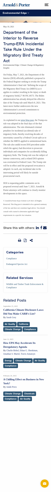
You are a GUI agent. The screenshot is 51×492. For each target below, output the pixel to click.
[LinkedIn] (37, 228)
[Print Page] (19, 240)
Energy (8, 360)
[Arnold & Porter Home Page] (16, 5)
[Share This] (31, 240)
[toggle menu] (46, 5)
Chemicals (29, 393)
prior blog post (27, 120)
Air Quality (10, 324)
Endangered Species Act (16, 264)
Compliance (11, 258)
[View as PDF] (25, 240)
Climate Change (13, 329)
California (23, 324)
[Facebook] (41, 228)
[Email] (45, 228)
